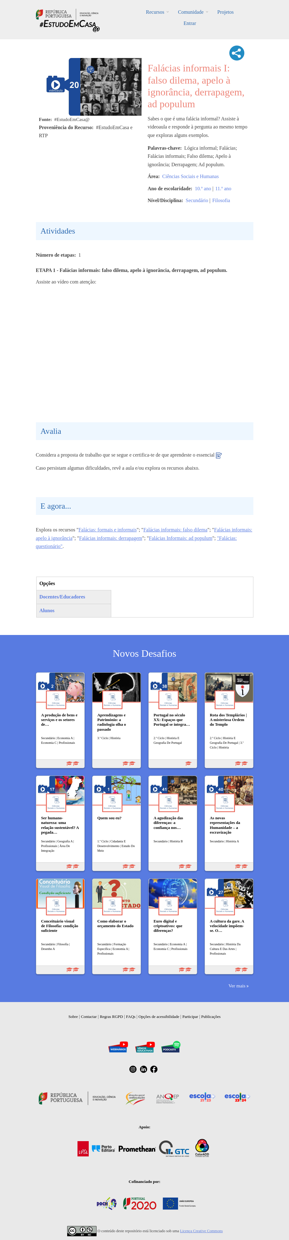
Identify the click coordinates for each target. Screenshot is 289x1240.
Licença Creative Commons (201, 1231)
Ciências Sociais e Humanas (190, 176)
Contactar (89, 1016)
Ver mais (236, 985)
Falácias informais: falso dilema (175, 529)
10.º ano (203, 188)
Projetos (225, 12)
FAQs (130, 1016)
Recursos (155, 12)
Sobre (73, 1016)
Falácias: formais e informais (107, 529)
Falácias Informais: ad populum (180, 538)
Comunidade (191, 12)
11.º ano (223, 188)
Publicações (211, 1016)
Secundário (197, 200)
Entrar (190, 23)
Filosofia (221, 200)
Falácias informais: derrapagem (110, 538)
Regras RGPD (111, 1016)
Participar (190, 1016)
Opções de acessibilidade (158, 1016)
